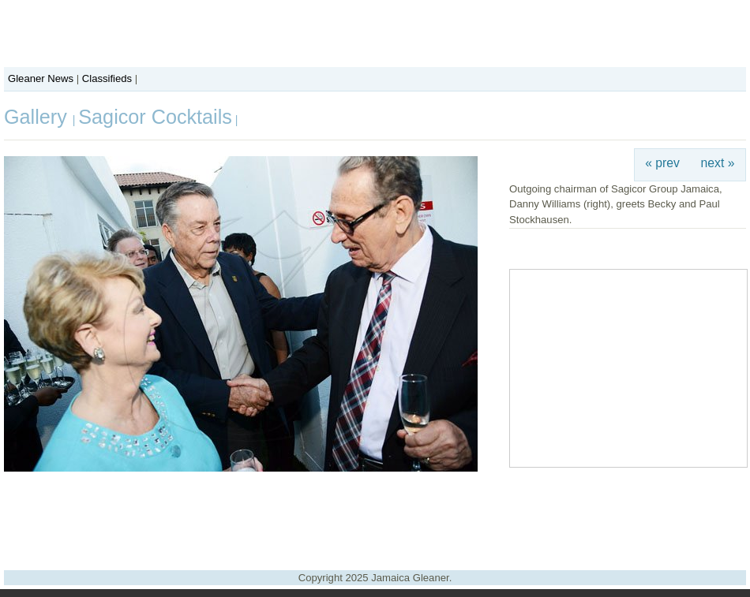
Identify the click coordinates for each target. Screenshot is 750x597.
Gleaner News (40, 78)
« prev (662, 163)
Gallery (38, 117)
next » (718, 163)
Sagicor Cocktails (155, 117)
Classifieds (107, 78)
